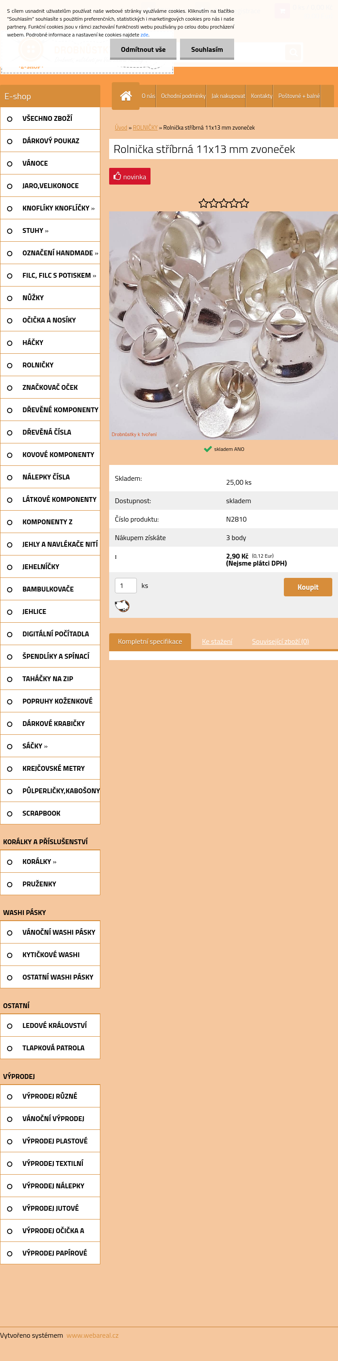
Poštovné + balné (299, 95)
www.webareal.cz (92, 1335)
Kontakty (261, 95)
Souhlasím (207, 49)
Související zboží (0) (280, 641)
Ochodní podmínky (183, 95)
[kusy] (126, 585)
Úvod (121, 127)
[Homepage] (127, 96)
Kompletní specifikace (150, 641)
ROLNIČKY (145, 127)
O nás (148, 95)
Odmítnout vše (143, 49)
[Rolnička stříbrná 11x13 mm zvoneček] (223, 215)
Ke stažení (217, 641)
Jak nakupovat (228, 95)
